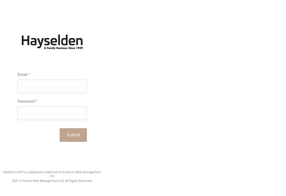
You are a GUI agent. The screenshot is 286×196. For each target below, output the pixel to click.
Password (27, 101)
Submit (73, 135)
